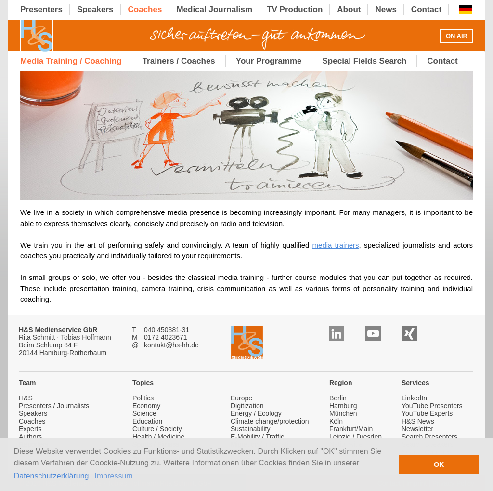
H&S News (418, 421)
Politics (143, 398)
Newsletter (417, 429)
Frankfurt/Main (351, 429)
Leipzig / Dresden (355, 436)
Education (147, 421)
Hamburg (343, 406)
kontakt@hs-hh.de (171, 345)
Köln (336, 421)
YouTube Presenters (432, 406)
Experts (30, 429)
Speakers (33, 413)
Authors (30, 436)
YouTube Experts (427, 413)
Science (144, 413)
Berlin (338, 398)
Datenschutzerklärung (51, 476)
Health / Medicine (158, 436)
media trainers (335, 245)
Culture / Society (157, 429)
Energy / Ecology (256, 413)
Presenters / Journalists (54, 406)
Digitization (247, 406)
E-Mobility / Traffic (257, 436)
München (343, 413)
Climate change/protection (270, 421)
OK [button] (439, 464)
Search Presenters (429, 436)
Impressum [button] (114, 476)
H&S (26, 398)
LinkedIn (414, 398)
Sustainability (251, 429)
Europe (241, 398)
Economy (146, 406)
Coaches (32, 421)
